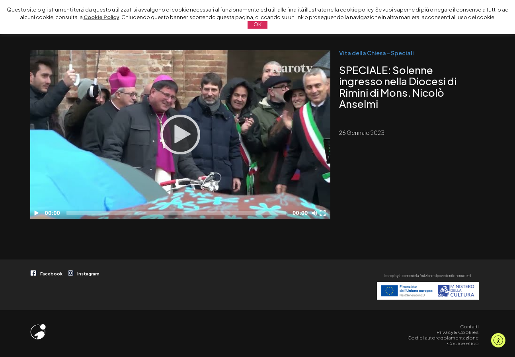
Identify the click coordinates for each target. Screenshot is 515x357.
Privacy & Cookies (458, 332)
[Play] (180, 134)
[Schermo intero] (324, 213)
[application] (180, 134)
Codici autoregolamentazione (443, 338)
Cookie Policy (101, 17)
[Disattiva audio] (316, 213)
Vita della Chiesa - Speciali (376, 53)
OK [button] (257, 24)
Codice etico (463, 343)
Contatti (469, 327)
